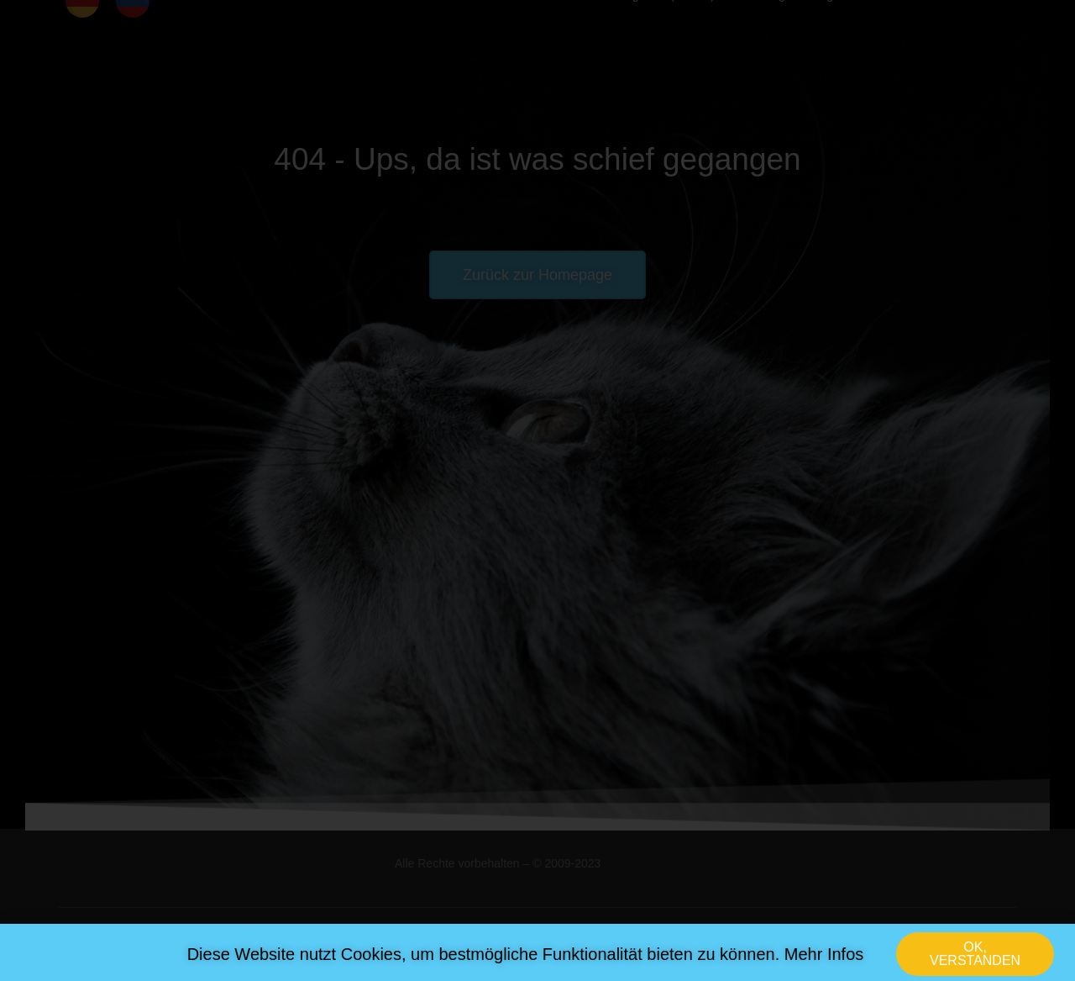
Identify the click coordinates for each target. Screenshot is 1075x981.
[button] (975, 959)
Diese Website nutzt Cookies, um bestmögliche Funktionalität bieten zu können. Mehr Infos (525, 959)
